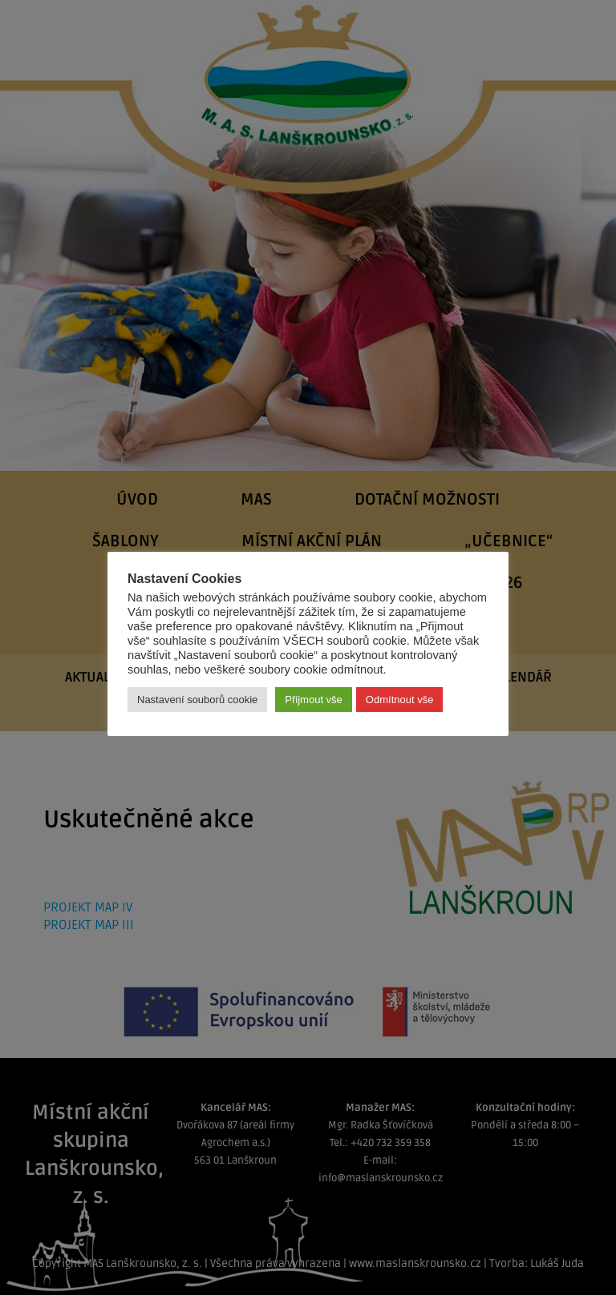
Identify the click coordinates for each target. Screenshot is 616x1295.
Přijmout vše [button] (313, 700)
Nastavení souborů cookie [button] (197, 700)
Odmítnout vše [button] (400, 700)
